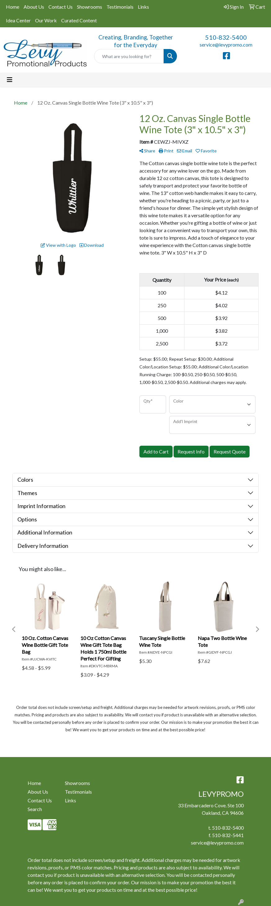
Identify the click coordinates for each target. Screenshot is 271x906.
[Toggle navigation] (9, 79)
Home (12, 7)
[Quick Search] (129, 56)
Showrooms (89, 7)
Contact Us (60, 7)
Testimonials (119, 7)
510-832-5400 (226, 37)
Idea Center (18, 20)
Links (143, 7)
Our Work (46, 20)
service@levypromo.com (226, 44)
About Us (34, 7)
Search (35, 809)
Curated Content (79, 20)
